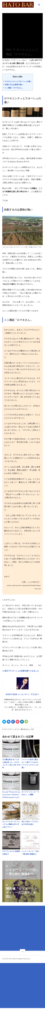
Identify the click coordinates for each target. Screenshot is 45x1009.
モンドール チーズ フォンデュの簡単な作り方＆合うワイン (11, 824)
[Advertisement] (22, 928)
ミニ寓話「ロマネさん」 (14, 88)
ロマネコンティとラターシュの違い (18, 81)
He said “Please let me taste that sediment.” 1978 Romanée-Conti (11, 794)
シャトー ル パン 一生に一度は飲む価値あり (30, 852)
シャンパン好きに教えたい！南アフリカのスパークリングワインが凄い (29, 763)
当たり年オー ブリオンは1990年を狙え (30, 822)
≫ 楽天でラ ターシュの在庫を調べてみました (20, 671)
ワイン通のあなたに (23, 729)
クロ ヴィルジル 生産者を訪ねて (11, 852)
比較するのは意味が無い (14, 84)
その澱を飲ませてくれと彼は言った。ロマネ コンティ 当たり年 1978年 (11, 763)
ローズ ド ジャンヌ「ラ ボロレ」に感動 (30, 793)
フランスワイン (8, 729)
